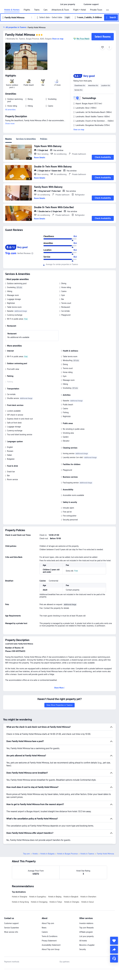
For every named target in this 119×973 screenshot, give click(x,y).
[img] (26, 56)
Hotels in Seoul (87, 902)
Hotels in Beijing (54, 897)
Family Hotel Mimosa (20, 35)
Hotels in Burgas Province (67, 854)
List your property (86, 936)
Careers (45, 932)
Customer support (11, 923)
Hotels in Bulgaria (47, 854)
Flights (27, 10)
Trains (36, 10)
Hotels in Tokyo (55, 902)
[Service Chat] (114, 958)
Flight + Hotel (79, 10)
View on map (78, 130)
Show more (10, 123)
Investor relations (86, 923)
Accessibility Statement (51, 945)
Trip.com (26, 854)
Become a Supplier (87, 945)
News (44, 928)
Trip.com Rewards (86, 928)
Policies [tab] (43, 139)
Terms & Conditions (49, 936)
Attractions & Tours (60, 10)
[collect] (114, 941)
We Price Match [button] (83, 39)
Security (82, 949)
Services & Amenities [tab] (26, 139)
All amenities (10, 110)
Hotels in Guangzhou (37, 897)
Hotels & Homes (12, 10)
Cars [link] (45, 10)
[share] (114, 950)
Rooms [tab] (8, 139)
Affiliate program (86, 932)
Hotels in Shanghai (19, 897)
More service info (11, 932)
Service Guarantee (11, 928)
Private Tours (96, 10)
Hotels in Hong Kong (20, 902)
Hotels (35, 854)
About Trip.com (48, 923)
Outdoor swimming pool (16, 283)
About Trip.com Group (50, 949)
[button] (79, 4)
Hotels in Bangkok (70, 897)
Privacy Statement (49, 941)
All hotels (83, 941)
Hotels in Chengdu (71, 902)
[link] (67, 4)
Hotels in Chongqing (39, 902)
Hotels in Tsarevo (87, 854)
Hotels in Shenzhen (88, 897)
